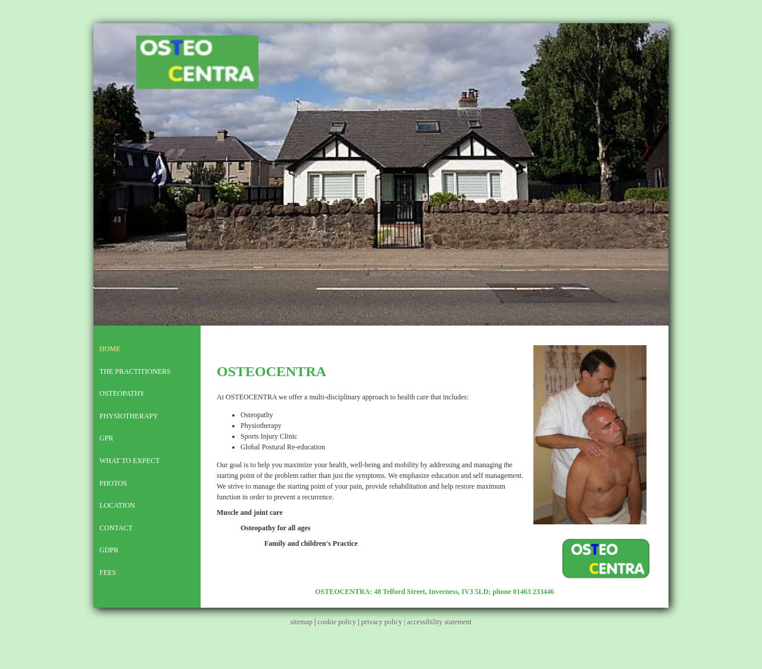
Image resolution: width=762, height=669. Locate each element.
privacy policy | (384, 622)
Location (117, 505)
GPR (106, 438)
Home (109, 349)
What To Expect (129, 461)
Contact (116, 528)
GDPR (108, 550)
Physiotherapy (128, 416)
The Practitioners (135, 371)
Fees (107, 572)
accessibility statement (439, 622)
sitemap (302, 622)
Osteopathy (122, 393)
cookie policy (336, 622)
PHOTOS (113, 483)
